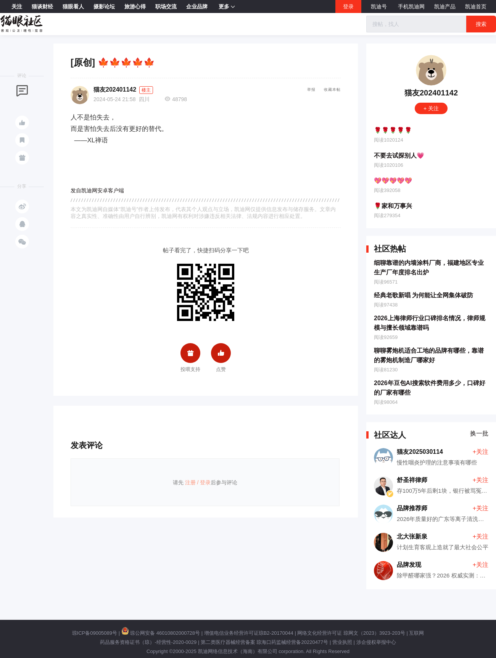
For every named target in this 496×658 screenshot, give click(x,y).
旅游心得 (135, 6)
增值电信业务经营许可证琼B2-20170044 (248, 633)
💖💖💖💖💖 (393, 180)
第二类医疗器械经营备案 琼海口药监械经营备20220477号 (264, 642)
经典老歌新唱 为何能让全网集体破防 (423, 295)
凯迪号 (379, 6)
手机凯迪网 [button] (411, 6)
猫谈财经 (42, 6)
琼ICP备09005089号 (95, 633)
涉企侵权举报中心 (376, 642)
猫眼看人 (73, 6)
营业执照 (342, 642)
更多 (227, 6)
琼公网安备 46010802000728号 (160, 633)
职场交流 (166, 6)
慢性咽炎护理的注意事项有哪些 (437, 462)
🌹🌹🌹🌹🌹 (393, 130)
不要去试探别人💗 (399, 155)
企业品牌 (197, 6)
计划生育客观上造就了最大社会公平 (442, 547)
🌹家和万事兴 (393, 206)
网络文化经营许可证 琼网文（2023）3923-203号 (351, 633)
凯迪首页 (475, 6)
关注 (16, 6)
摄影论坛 (104, 6)
